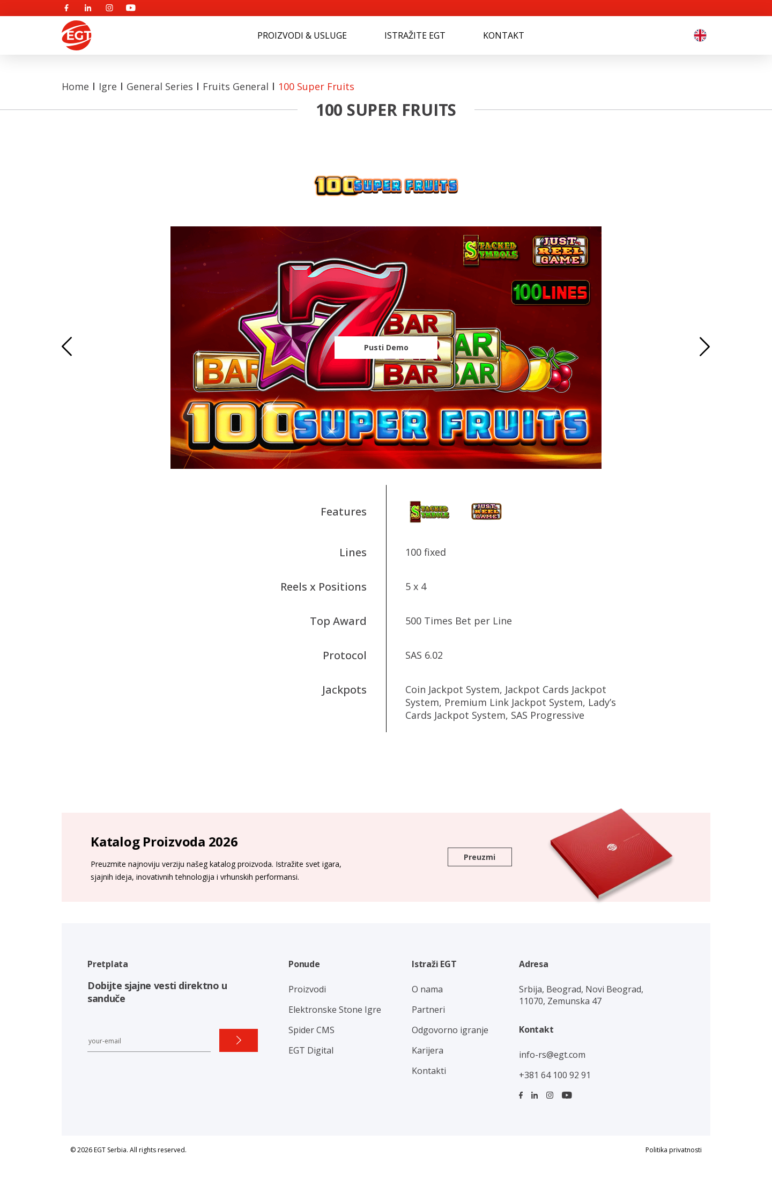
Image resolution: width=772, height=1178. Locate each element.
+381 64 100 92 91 (555, 1075)
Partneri (428, 1009)
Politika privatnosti (673, 1149)
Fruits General (236, 86)
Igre (108, 86)
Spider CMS (311, 1030)
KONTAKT (503, 35)
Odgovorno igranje (450, 1030)
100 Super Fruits (316, 86)
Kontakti (429, 1071)
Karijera (427, 1050)
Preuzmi (479, 857)
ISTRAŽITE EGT (415, 35)
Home (75, 86)
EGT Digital (310, 1050)
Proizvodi (307, 989)
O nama (427, 989)
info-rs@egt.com (552, 1055)
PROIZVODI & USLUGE (302, 35)
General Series (160, 86)
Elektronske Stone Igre (334, 1009)
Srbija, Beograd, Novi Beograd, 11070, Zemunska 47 (581, 995)
